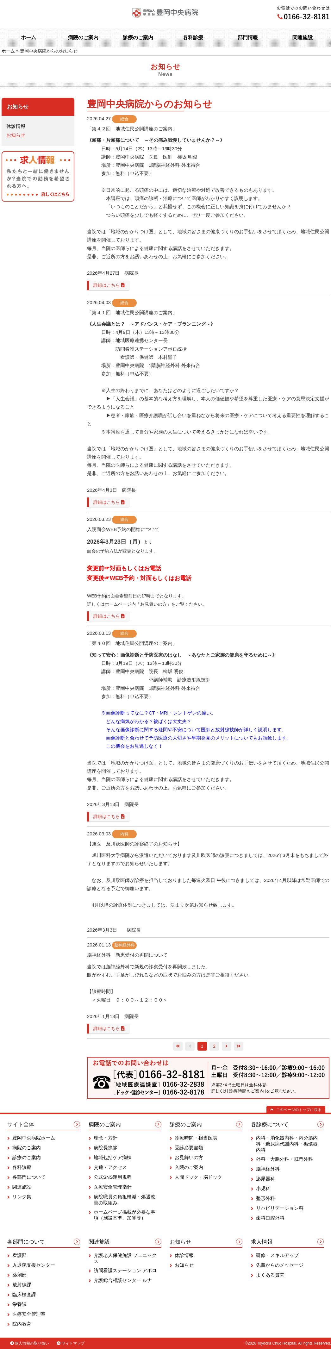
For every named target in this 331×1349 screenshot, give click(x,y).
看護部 (19, 1255)
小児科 (263, 1188)
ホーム (8, 50)
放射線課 (21, 1284)
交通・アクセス (110, 1167)
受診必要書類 (189, 1147)
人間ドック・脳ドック (198, 1177)
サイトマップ (73, 1343)
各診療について (270, 1124)
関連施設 (21, 1187)
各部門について (29, 1177)
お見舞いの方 (189, 1157)
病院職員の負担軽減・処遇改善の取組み (124, 1199)
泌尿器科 (265, 1178)
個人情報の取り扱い (32, 1343)
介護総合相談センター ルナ (123, 1280)
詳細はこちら (109, 285)
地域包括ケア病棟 (113, 1157)
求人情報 (261, 1242)
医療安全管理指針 (113, 1187)
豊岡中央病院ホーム (33, 1137)
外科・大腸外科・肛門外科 (284, 1159)
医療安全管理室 (29, 1314)
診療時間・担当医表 (196, 1137)
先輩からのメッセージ (279, 1265)
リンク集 (21, 1196)
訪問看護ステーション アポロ (125, 1270)
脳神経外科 (268, 1168)
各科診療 (21, 1167)
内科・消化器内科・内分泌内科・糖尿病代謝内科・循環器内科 (287, 1143)
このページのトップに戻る (296, 1110)
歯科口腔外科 (270, 1218)
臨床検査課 (24, 1294)
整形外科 (265, 1198)
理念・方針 (105, 1137)
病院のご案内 (26, 1147)
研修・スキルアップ (277, 1255)
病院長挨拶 (105, 1147)
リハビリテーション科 (279, 1208)
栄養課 (19, 1304)
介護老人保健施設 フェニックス (125, 1258)
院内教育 (21, 1324)
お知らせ (15, 135)
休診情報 (15, 126)
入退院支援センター (33, 1265)
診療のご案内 (26, 1157)
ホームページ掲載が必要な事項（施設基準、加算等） (124, 1215)
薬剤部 (19, 1274)
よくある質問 (270, 1274)
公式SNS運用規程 (113, 1177)
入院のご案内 (189, 1167)
